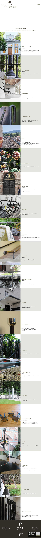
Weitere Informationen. (38, 533)
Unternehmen (20, 533)
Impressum (20, 535)
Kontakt (19, 534)
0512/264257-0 (19, 527)
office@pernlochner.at (20, 529)
